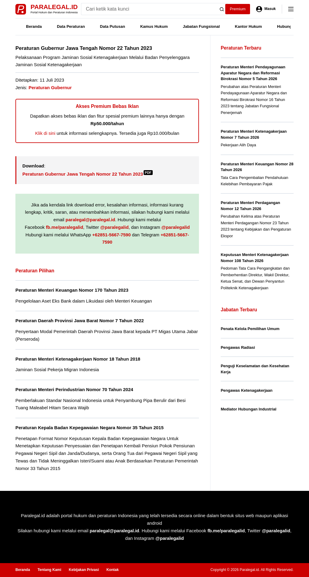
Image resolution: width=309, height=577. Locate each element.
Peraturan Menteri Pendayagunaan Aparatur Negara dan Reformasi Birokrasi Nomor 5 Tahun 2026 (253, 73)
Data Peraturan (71, 26)
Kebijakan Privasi (84, 570)
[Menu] (291, 9)
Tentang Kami (49, 570)
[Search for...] (148, 9)
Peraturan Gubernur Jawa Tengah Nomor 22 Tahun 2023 (87, 174)
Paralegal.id (54, 6)
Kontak (112, 570)
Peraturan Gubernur (50, 87)
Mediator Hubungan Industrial (248, 409)
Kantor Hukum (248, 26)
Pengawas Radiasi (238, 347)
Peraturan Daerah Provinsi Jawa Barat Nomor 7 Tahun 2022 (79, 320)
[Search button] (222, 9)
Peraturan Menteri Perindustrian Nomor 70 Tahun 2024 (74, 389)
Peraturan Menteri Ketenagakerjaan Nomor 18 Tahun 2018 (77, 358)
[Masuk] (266, 9)
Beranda (34, 26)
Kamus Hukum (154, 26)
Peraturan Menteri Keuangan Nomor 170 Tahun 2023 (71, 290)
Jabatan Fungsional (201, 26)
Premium (238, 9)
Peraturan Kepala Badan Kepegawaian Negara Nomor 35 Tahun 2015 (89, 427)
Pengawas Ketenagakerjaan (246, 390)
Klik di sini (45, 133)
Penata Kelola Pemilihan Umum (250, 328)
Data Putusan (112, 26)
